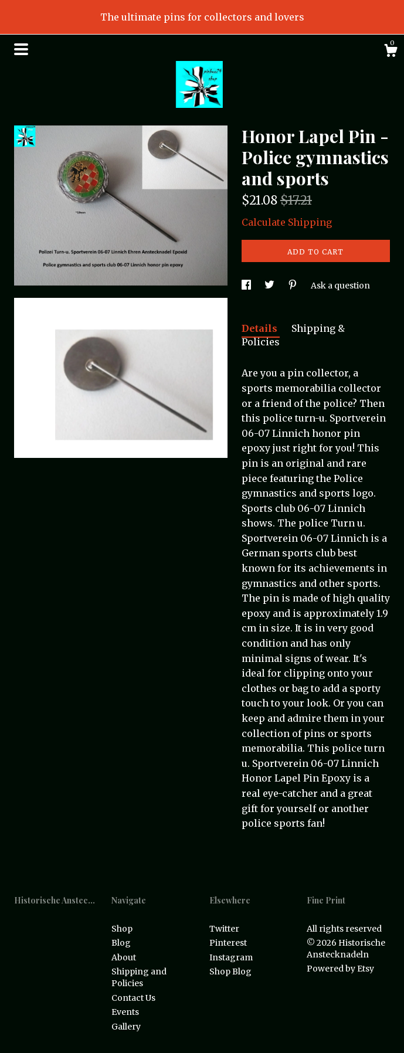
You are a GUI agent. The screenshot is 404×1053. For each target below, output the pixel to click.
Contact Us (133, 998)
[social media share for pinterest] (293, 285)
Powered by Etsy (340, 968)
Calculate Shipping (287, 222)
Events (125, 1012)
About (123, 957)
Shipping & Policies (293, 335)
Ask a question (340, 285)
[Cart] (390, 52)
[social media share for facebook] (247, 285)
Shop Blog (230, 971)
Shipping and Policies (139, 977)
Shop (122, 928)
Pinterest (228, 942)
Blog (121, 942)
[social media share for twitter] (270, 285)
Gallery (126, 1026)
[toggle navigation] (21, 49)
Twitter (224, 928)
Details (261, 328)
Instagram (231, 957)
